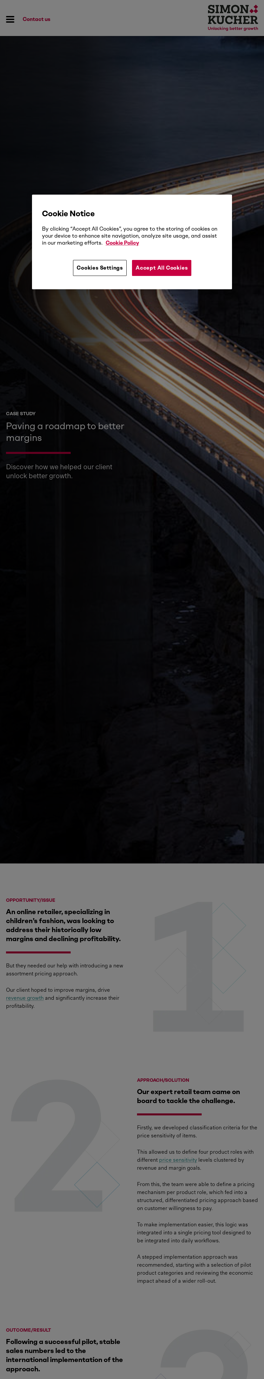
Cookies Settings (100, 268)
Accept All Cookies (162, 268)
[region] (132, 242)
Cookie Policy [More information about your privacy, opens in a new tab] (122, 243)
